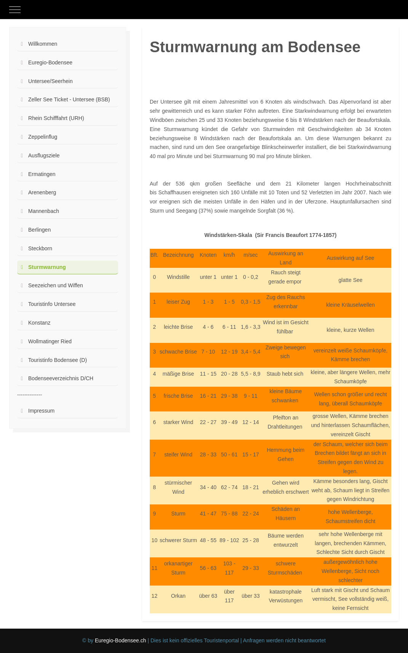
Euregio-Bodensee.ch (120, 640)
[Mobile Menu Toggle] (15, 9)
